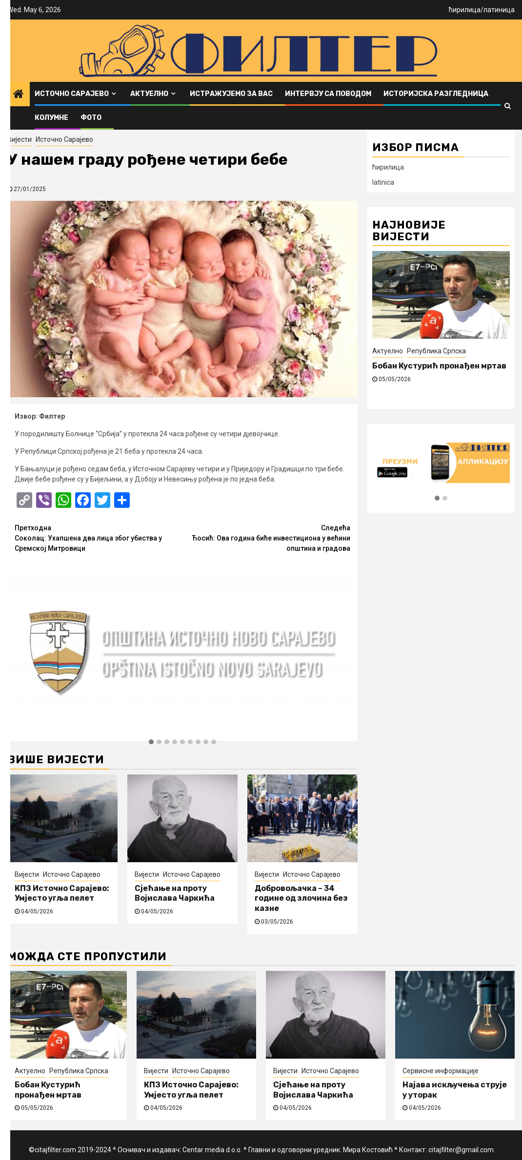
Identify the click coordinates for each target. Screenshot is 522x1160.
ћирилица (465, 10)
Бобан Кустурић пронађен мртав (439, 365)
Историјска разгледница (435, 94)
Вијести (19, 139)
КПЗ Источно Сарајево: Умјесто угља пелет (62, 893)
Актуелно (149, 94)
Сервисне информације (440, 1071)
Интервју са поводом (328, 94)
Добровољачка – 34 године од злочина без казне (301, 898)
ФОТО (90, 118)
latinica (383, 182)
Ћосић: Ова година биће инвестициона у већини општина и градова (266, 537)
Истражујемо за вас (231, 94)
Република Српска (436, 351)
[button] (151, 742)
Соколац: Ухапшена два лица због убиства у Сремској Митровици (98, 537)
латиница (499, 10)
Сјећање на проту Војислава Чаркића (175, 893)
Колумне (51, 118)
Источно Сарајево (72, 94)
